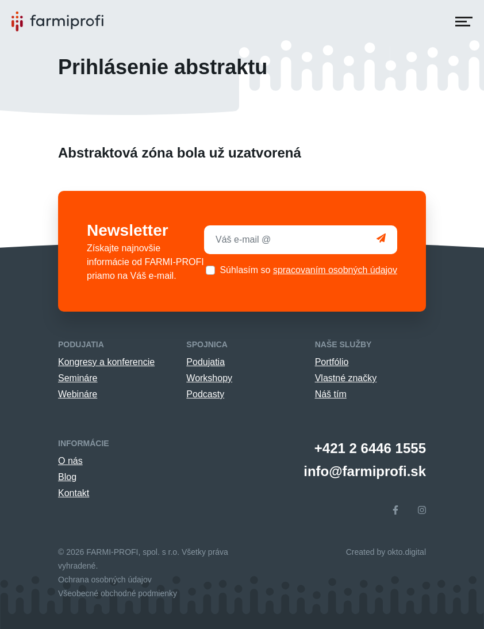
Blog (67, 477)
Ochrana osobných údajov (105, 579)
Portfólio (332, 362)
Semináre (77, 378)
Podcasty (205, 394)
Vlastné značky (346, 378)
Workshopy (209, 378)
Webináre (77, 394)
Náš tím (331, 394)
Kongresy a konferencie (106, 362)
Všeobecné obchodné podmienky (117, 593)
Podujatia (205, 362)
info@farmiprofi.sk (365, 471)
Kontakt (73, 493)
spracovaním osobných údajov (335, 270)
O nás (70, 461)
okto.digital (406, 552)
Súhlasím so (308, 270)
